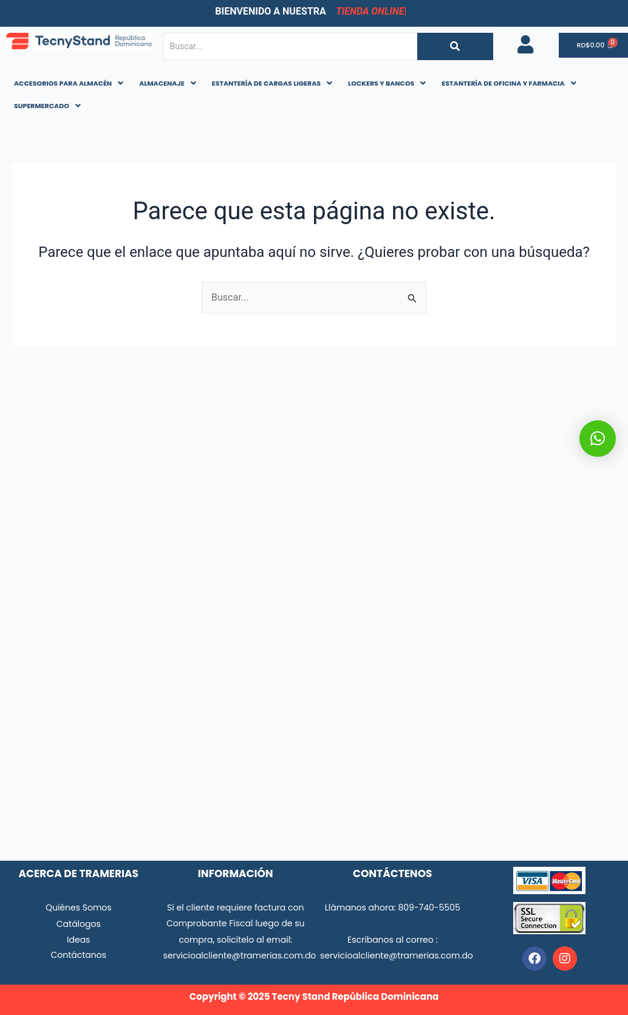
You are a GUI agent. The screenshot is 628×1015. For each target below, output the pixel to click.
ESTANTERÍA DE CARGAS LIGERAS (272, 83)
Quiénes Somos (79, 907)
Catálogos (78, 924)
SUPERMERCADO (47, 106)
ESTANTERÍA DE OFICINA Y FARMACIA (509, 83)
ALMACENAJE (167, 83)
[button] (68, 83)
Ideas (78, 940)
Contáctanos (78, 955)
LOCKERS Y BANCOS (387, 83)
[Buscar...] (290, 46)
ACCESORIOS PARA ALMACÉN (68, 83)
